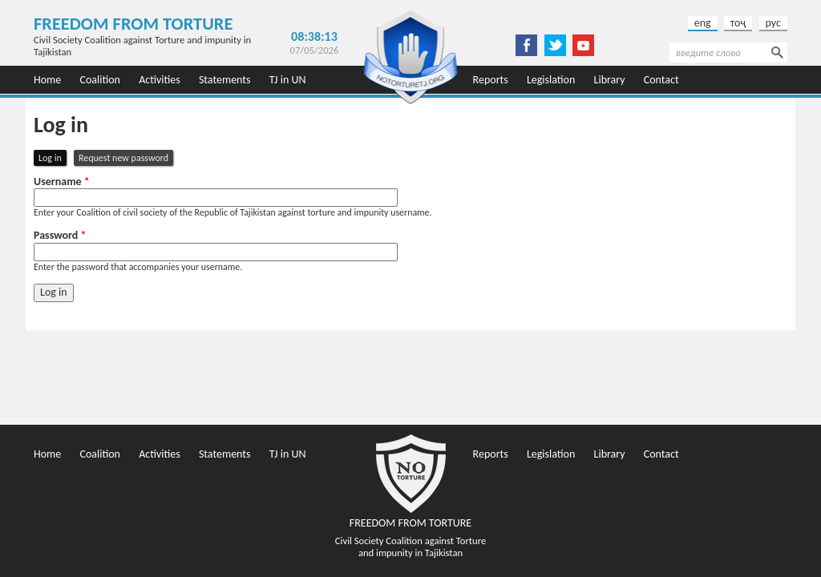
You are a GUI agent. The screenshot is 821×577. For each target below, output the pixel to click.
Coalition (99, 80)
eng (702, 23)
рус (773, 23)
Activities (159, 80)
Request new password (123, 157)
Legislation (551, 80)
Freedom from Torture (133, 23)
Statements (225, 80)
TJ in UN (287, 80)
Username (62, 182)
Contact (661, 80)
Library (609, 80)
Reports (490, 80)
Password (60, 235)
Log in (52, 157)
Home (47, 80)
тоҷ (738, 23)
